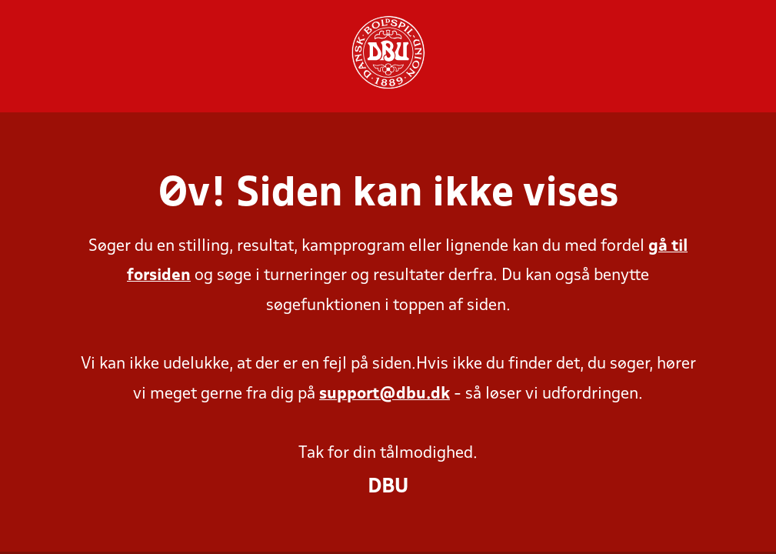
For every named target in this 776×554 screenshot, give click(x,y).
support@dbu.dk (384, 394)
